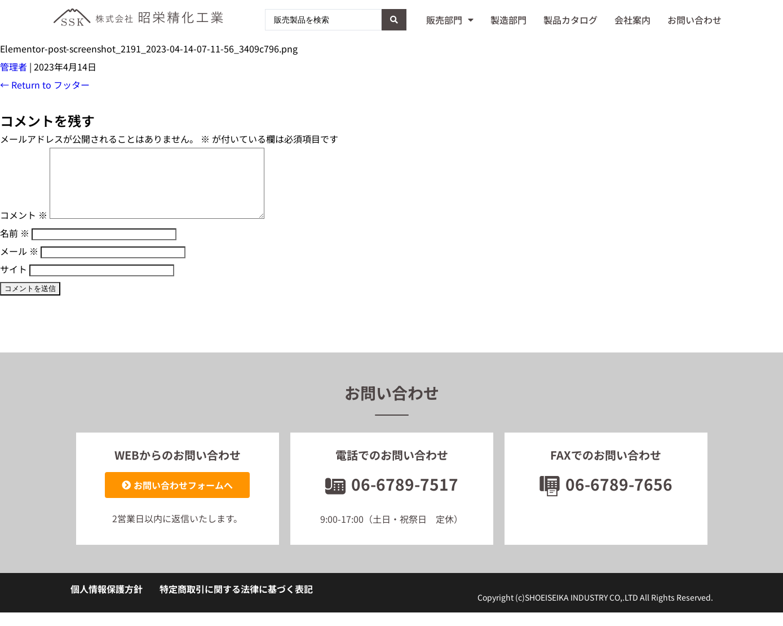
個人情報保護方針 (106, 602)
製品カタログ (570, 20)
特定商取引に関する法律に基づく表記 (236, 602)
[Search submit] (394, 19)
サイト (13, 282)
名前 (14, 246)
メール (19, 264)
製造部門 (508, 20)
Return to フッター (45, 84)
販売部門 (450, 20)
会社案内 (632, 20)
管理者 (13, 66)
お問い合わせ (694, 20)
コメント (23, 228)
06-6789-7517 (391, 497)
